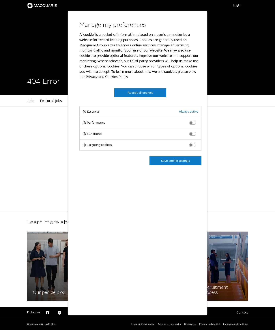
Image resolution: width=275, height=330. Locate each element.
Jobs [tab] (30, 101)
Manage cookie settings (235, 324)
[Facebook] (53, 266)
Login (237, 5)
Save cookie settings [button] (175, 161)
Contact (242, 312)
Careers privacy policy (169, 324)
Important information (143, 324)
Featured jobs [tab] (51, 101)
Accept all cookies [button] (140, 93)
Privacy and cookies (209, 324)
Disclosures (190, 324)
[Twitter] (59, 312)
